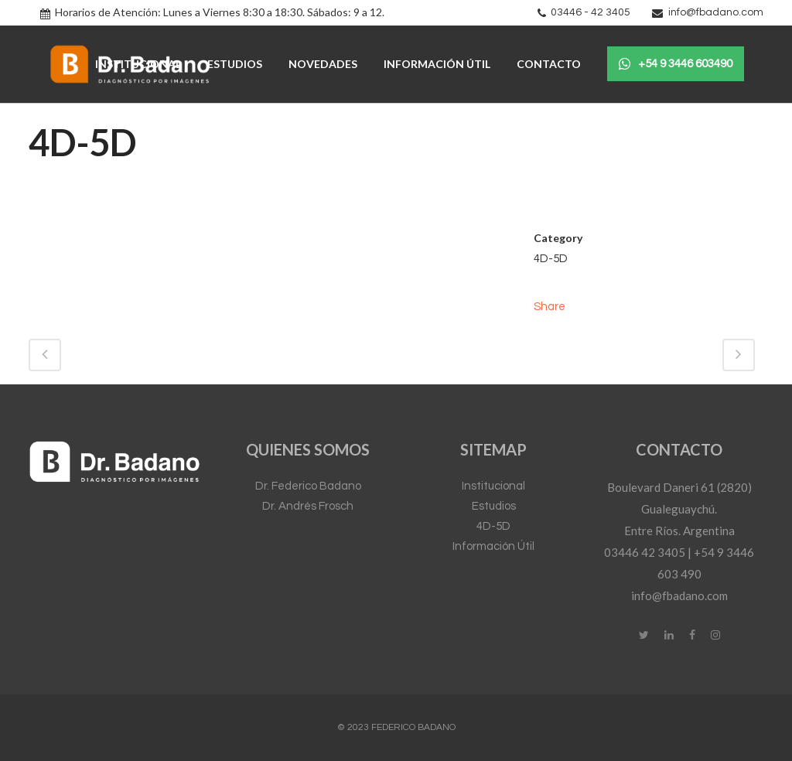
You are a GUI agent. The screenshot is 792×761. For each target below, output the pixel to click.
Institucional (493, 486)
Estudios (494, 506)
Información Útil (493, 546)
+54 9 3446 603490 (675, 64)
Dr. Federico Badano (308, 486)
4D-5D (493, 526)
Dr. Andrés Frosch (307, 506)
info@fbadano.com (715, 12)
